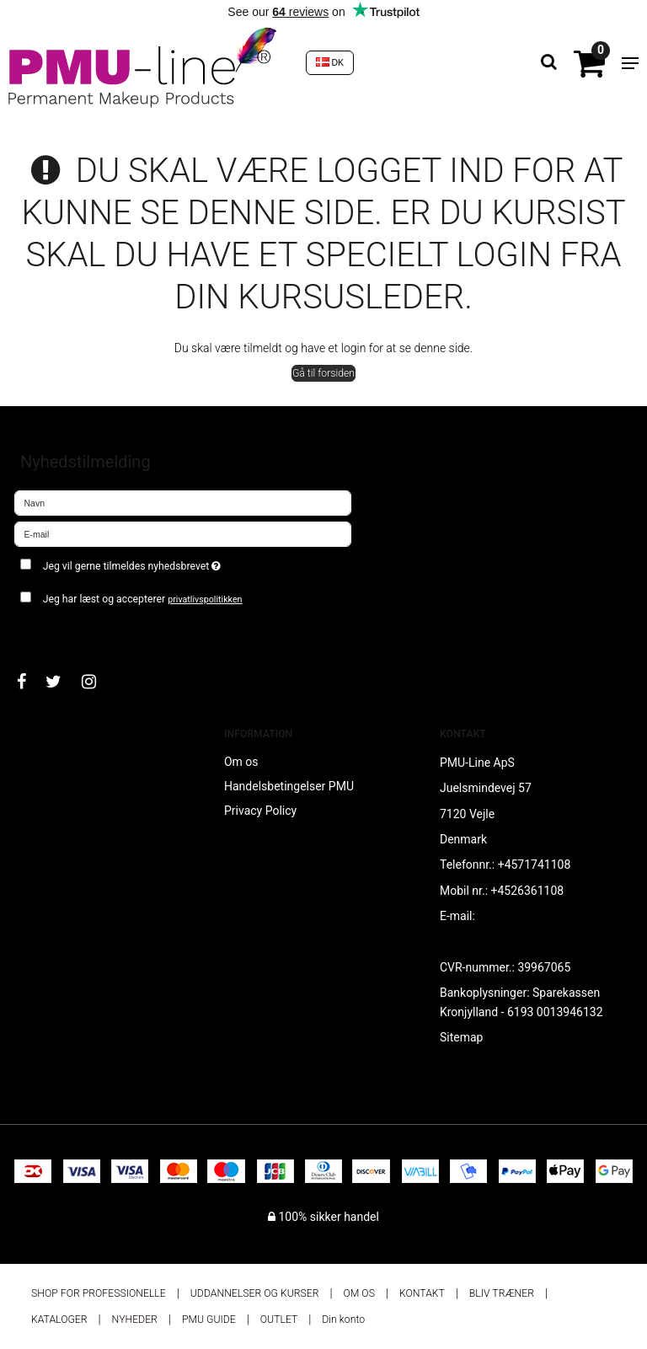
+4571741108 (534, 864)
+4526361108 (527, 890)
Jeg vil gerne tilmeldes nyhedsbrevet (174, 562)
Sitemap (461, 1037)
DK (330, 62)
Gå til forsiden (323, 373)
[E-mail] (182, 533)
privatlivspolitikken (205, 599)
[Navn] (182, 502)
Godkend (56, 632)
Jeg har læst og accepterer (143, 599)
